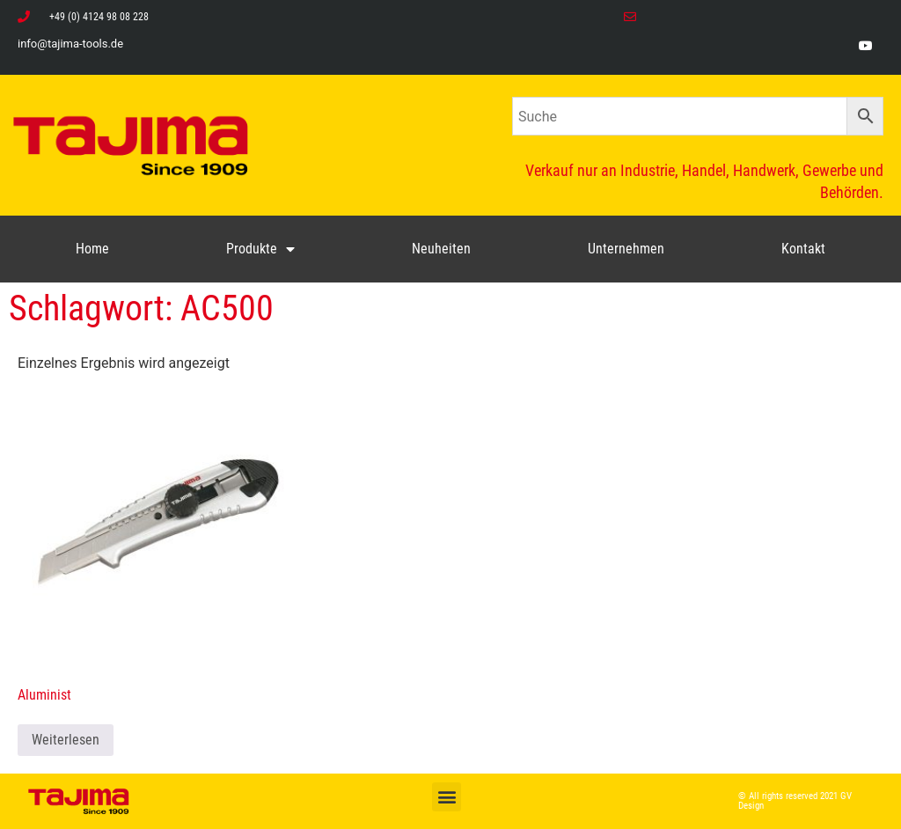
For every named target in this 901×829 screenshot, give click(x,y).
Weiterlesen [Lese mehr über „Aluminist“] (65, 739)
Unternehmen (626, 248)
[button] (446, 796)
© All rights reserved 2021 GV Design (795, 800)
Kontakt (803, 248)
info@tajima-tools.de (70, 43)
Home (92, 248)
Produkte (260, 249)
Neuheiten (441, 248)
